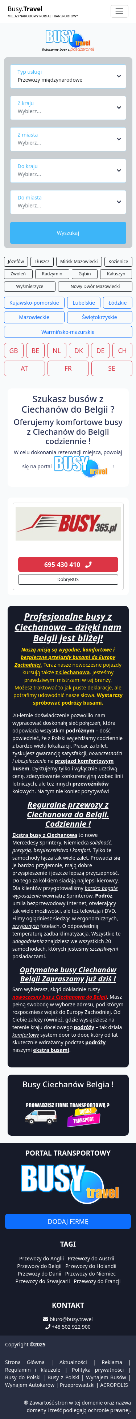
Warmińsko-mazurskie (68, 331)
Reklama (112, 1362)
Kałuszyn (116, 274)
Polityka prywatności (98, 1369)
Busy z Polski (63, 1377)
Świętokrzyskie (99, 317)
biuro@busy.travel (71, 1319)
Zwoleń (18, 274)
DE (100, 350)
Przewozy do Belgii (39, 1266)
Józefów (16, 261)
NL (57, 350)
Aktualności (73, 1362)
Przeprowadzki (77, 1384)
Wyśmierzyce (30, 286)
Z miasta (28, 134)
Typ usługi (30, 71)
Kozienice (118, 261)
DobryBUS (68, 579)
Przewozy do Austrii (91, 1258)
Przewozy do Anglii (41, 1258)
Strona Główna (25, 1362)
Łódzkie (117, 302)
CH (122, 350)
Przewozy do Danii (39, 1273)
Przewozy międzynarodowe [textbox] (50, 79)
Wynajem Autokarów (29, 1384)
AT (24, 368)
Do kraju (28, 166)
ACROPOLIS (114, 1384)
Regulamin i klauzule (33, 1369)
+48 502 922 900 (71, 1326)
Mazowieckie (34, 317)
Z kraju (26, 103)
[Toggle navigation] (119, 11)
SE (111, 368)
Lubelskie (84, 302)
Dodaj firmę (68, 1221)
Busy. (43, 11)
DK (78, 350)
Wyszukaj (68, 232)
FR (68, 368)
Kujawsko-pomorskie (34, 302)
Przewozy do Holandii (90, 1266)
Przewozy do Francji (97, 1281)
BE (35, 350)
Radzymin (52, 274)
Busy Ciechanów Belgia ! (68, 1084)
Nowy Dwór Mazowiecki (95, 286)
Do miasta (30, 197)
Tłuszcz (42, 261)
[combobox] (70, 76)
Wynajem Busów (106, 1377)
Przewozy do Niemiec (90, 1273)
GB (13, 350)
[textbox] (66, 109)
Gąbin (84, 274)
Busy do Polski (23, 1377)
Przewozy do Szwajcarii (43, 1281)
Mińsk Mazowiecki (79, 261)
